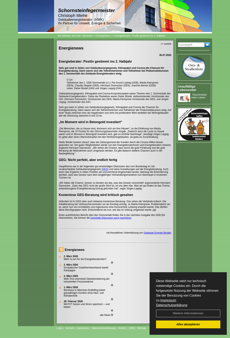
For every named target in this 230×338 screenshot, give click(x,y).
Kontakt (70, 328)
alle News (106, 315)
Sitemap (141, 328)
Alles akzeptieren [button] (188, 324)
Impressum (168, 300)
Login (60, 328)
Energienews (75, 249)
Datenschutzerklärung (171, 305)
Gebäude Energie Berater (157, 232)
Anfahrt (122, 328)
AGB (131, 328)
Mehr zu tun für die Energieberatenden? (85, 259)
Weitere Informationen (188, 313)
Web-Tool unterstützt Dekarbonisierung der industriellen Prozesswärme (87, 280)
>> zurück (166, 43)
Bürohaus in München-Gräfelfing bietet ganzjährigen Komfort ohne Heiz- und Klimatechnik (84, 293)
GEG (105, 169)
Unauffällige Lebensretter (187, 88)
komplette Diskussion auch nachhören (110, 217)
